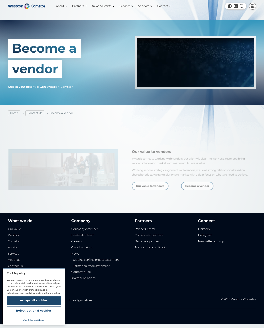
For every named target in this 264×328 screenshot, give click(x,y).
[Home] (26, 6)
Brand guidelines (80, 300)
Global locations (82, 247)
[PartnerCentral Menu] (252, 6)
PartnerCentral (145, 229)
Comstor (14, 241)
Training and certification (151, 247)
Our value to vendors (152, 184)
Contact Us (34, 113)
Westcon (14, 235)
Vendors (13, 247)
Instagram (205, 235)
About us (14, 259)
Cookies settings (33, 320)
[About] (61, 6)
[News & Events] (103, 6)
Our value (14, 229)
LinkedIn (204, 229)
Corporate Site (81, 271)
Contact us (15, 266)
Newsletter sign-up (211, 241)
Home (14, 113)
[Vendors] (145, 6)
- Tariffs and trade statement (90, 266)
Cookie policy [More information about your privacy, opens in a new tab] (52, 293)
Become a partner (147, 241)
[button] (230, 6)
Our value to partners (149, 235)
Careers (76, 241)
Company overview (84, 229)
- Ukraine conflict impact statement (95, 259)
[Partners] (79, 6)
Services (13, 253)
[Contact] (164, 6)
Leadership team (82, 235)
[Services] (126, 6)
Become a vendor (195, 184)
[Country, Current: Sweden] (236, 6)
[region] (34, 296)
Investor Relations (83, 278)
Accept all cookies (34, 300)
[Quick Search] (242, 6)
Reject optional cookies (34, 310)
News (75, 253)
